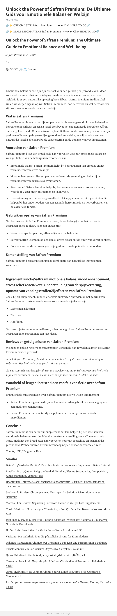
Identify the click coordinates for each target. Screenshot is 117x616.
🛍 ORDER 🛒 (14, 69)
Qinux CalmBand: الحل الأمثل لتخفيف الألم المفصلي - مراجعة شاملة (45, 555)
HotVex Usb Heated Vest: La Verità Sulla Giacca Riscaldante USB (44, 530)
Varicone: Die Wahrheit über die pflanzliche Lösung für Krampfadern (47, 536)
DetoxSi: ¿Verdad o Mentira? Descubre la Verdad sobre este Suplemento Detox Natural (58, 465)
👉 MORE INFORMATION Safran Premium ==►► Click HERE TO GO (52, 31)
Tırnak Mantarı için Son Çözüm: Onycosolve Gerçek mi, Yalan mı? (45, 549)
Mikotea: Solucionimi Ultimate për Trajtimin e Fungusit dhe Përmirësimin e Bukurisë (56, 542)
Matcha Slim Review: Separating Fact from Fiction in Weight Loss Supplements (53, 503)
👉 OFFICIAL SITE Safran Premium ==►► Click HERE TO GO (47, 25)
